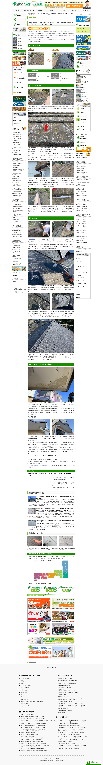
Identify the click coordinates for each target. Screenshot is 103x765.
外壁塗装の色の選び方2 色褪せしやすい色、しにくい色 (32, 716)
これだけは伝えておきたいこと (27, 685)
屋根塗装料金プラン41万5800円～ (65, 689)
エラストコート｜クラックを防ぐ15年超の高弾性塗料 (69, 734)
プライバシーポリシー (25, 705)
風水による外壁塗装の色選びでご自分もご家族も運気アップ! (33, 725)
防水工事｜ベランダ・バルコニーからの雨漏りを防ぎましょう (71, 703)
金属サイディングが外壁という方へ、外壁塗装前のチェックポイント (72, 748)
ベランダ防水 (50, 465)
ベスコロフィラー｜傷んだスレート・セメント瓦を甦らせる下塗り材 (72, 727)
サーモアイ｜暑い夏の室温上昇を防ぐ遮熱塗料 (68, 723)
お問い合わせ (85, 10)
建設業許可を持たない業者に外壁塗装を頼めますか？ (32, 701)
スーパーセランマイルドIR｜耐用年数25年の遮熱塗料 (69, 725)
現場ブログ (23, 681)
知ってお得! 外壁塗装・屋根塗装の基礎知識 (30, 730)
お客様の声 (23, 683)
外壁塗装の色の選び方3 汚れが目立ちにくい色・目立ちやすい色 (34, 718)
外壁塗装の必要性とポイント (64, 694)
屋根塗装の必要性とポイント (64, 696)
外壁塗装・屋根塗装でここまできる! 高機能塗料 (31, 739)
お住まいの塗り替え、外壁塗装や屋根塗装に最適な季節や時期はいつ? (35, 737)
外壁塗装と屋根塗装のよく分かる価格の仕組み (68, 680)
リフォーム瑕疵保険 (25, 687)
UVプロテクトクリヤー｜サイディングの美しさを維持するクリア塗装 (72, 736)
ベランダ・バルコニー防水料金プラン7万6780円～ (68, 692)
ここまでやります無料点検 (63, 681)
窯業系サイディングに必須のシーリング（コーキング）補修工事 (71, 705)
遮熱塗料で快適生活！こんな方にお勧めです (67, 730)
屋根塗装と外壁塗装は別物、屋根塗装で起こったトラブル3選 (33, 743)
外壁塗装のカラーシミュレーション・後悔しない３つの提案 (33, 723)
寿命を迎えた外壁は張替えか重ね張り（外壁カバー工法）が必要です (72, 698)
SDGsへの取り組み (25, 699)
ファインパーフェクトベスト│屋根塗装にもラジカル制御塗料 (71, 721)
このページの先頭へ (32, 662)
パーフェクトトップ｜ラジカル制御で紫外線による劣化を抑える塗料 (72, 720)
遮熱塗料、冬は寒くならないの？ (65, 741)
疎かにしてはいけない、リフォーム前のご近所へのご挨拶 (33, 727)
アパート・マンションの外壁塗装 (65, 710)
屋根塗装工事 (32, 239)
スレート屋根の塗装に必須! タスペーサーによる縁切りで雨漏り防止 (35, 745)
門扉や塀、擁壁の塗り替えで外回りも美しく (67, 699)
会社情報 (23, 696)
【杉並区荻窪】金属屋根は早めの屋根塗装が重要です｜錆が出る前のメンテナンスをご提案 (51, 543)
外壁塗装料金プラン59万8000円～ (65, 687)
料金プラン (63, 10)
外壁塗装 (31, 465)
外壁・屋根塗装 (42, 465)
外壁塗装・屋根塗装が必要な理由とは (28, 732)
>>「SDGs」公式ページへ (17, 292)
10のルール (23, 689)
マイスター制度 (24, 690)
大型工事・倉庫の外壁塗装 (63, 708)
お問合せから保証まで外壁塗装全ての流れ (67, 683)
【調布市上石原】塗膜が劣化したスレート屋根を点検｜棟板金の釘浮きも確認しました (35, 543)
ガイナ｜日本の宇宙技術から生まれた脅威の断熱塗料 (69, 737)
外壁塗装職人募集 (24, 703)
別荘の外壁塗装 (61, 712)
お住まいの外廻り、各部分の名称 (28, 736)
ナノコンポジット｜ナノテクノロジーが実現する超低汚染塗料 (71, 732)
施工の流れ (40, 10)
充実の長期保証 (24, 692)
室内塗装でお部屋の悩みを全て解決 (65, 701)
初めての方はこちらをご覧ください (65, 678)
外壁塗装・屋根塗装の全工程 (64, 685)
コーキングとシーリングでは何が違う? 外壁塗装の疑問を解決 (33, 748)
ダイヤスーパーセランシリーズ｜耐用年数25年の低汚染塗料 (70, 729)
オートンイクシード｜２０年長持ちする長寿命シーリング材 (70, 739)
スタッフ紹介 (23, 698)
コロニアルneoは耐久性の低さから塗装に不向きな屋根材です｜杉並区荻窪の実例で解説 (67, 543)
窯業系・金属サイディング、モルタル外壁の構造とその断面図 (34, 750)
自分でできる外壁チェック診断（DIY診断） (30, 734)
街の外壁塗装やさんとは (29, 10)
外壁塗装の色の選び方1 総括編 (27, 714)
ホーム (17, 10)
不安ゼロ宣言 (23, 694)
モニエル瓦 (71, 149)
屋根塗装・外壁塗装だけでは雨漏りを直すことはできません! (33, 729)
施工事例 (51, 10)
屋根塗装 (36, 465)
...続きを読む (41, 505)
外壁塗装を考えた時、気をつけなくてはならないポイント (33, 741)
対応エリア (74, 10)
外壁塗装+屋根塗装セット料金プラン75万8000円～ (68, 690)
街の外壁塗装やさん (51, 760)
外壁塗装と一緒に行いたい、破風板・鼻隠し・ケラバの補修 (70, 706)
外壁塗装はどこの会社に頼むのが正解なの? (30, 746)
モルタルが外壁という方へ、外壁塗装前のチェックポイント (70, 743)
